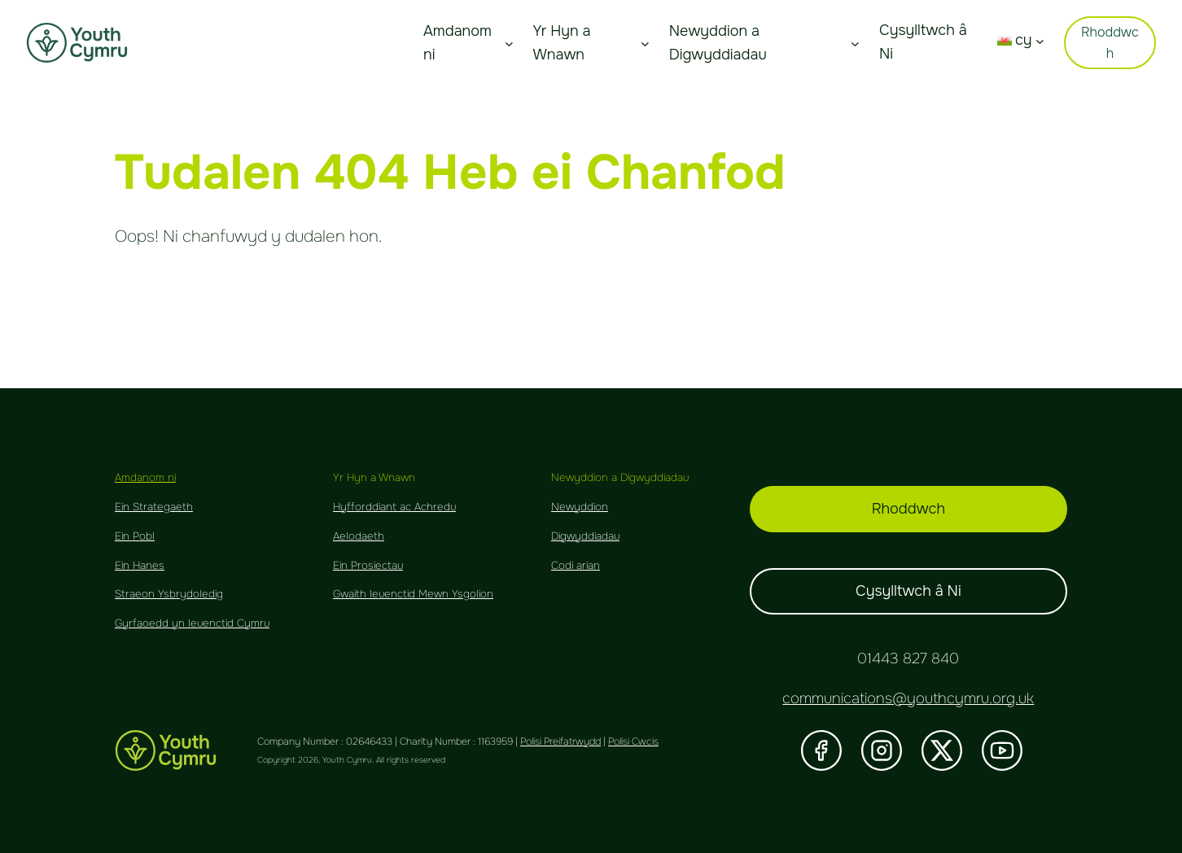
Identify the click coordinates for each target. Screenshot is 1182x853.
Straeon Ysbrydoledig (169, 594)
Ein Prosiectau (368, 565)
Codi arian (575, 565)
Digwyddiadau (585, 536)
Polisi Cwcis (633, 741)
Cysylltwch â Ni (908, 591)
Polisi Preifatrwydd (560, 741)
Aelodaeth (358, 536)
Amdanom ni (457, 42)
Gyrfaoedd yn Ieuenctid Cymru (192, 623)
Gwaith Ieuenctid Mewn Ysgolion (413, 594)
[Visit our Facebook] (821, 750)
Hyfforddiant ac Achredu (394, 507)
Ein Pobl (135, 536)
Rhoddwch (1110, 43)
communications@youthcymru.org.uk (908, 698)
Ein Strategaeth (154, 507)
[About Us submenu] (509, 42)
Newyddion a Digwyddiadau (718, 42)
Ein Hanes (139, 565)
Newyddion (579, 507)
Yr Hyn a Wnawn (561, 42)
